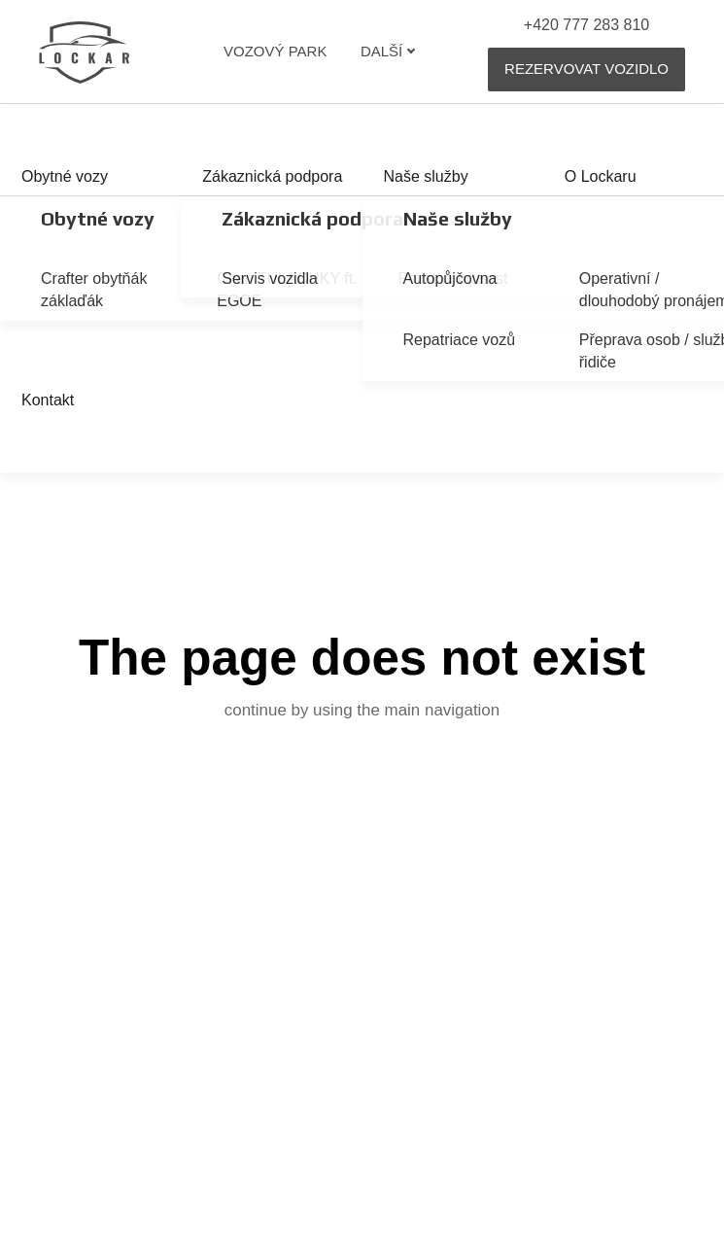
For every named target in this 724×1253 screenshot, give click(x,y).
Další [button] (388, 51)
